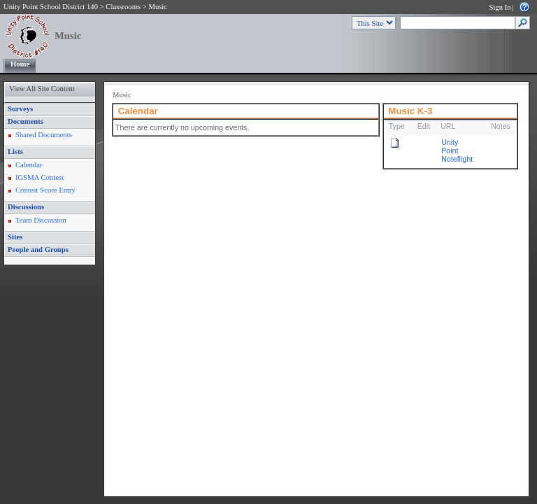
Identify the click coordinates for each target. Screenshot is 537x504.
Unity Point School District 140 (50, 6)
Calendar (28, 165)
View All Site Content (42, 88)
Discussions (26, 207)
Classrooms (123, 6)
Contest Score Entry (45, 190)
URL (448, 126)
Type (397, 126)
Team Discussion (40, 220)
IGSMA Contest (39, 177)
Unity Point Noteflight (457, 150)
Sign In (499, 7)
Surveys (20, 109)
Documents (25, 121)
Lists (15, 151)
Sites (15, 237)
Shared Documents (43, 135)
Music (157, 6)
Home (19, 64)
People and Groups (38, 249)
